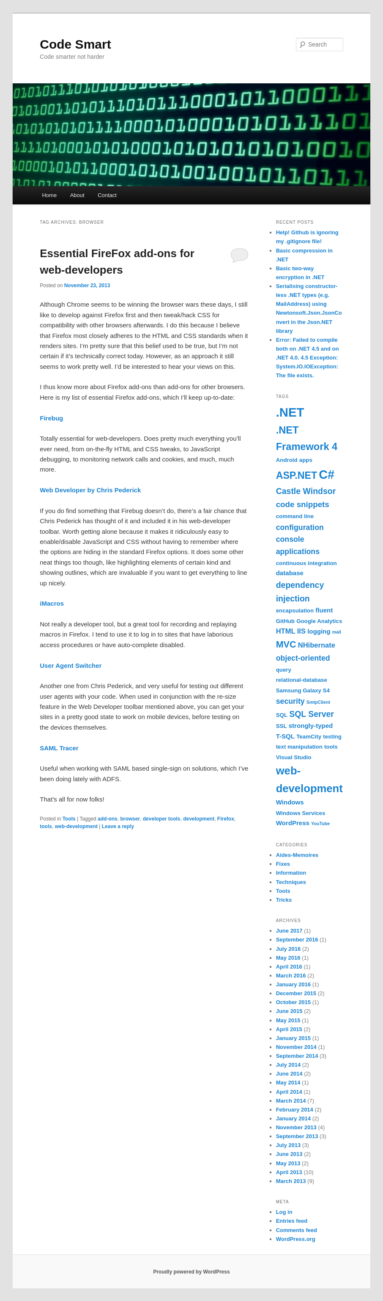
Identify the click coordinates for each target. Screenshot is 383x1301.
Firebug (51, 418)
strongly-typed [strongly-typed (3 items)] (311, 725)
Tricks (284, 900)
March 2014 (291, 1101)
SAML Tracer (59, 748)
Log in (284, 1212)
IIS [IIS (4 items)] (301, 631)
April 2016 (289, 966)
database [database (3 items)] (290, 572)
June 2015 (289, 1011)
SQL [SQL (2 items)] (281, 715)
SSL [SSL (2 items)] (281, 726)
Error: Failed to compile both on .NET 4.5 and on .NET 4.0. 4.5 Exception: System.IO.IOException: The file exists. (307, 358)
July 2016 (288, 949)
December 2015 (296, 993)
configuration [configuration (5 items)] (300, 527)
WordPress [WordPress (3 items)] (292, 822)
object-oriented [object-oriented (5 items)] (303, 658)
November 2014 (296, 1047)
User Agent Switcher (70, 665)
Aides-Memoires (297, 855)
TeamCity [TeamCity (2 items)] (308, 736)
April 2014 (289, 1092)
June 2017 (289, 931)
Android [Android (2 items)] (287, 460)
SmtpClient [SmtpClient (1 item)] (318, 702)
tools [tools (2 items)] (331, 747)
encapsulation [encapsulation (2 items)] (295, 610)
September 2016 (297, 939)
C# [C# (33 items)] (326, 474)
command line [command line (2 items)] (295, 516)
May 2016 (288, 958)
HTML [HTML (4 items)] (285, 631)
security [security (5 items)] (290, 701)
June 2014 (289, 1073)
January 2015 (293, 1038)
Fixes (283, 864)
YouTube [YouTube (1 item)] (320, 823)
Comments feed (296, 1230)
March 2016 (291, 975)
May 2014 (288, 1082)
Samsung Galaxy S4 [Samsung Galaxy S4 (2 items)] (303, 690)
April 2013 (289, 1172)
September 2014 (297, 1056)
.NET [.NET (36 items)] (290, 412)
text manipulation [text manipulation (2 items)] (299, 747)
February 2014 (294, 1109)
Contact (107, 195)
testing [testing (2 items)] (332, 736)
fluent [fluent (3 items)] (324, 610)
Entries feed (291, 1221)
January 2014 (293, 1118)
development (198, 819)
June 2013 (289, 1154)
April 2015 (289, 1029)
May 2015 (288, 1020)
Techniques (291, 882)
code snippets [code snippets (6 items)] (302, 504)
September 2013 (297, 1136)
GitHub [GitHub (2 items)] (285, 621)
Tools (69, 819)
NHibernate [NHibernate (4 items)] (316, 645)
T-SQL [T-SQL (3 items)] (285, 736)
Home (49, 195)
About (77, 195)
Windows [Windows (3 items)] (290, 802)
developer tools (162, 819)
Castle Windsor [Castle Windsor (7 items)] (306, 491)
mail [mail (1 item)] (336, 631)
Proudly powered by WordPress (191, 1272)
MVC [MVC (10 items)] (286, 645)
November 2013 (296, 1127)
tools (46, 826)
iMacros (52, 603)
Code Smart (75, 44)
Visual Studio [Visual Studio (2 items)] (294, 757)
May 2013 (288, 1163)
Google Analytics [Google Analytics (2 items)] (319, 621)
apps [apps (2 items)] (305, 460)
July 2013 (288, 1145)
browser (130, 819)
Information (291, 873)
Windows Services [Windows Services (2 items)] (301, 813)
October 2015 (293, 1002)
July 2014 (288, 1065)
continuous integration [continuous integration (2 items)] (306, 563)
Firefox (225, 819)
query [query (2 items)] (283, 670)
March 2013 (291, 1181)
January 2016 (293, 984)
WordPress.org (295, 1239)
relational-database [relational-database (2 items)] (301, 680)
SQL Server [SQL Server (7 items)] (311, 714)
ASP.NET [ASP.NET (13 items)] (296, 475)
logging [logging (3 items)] (318, 631)
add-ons (108, 819)
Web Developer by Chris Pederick (90, 490)
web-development (76, 826)
